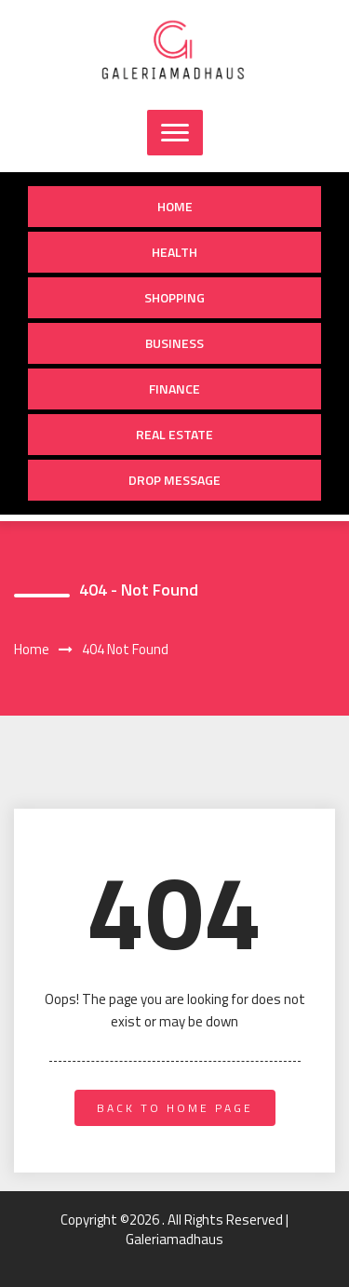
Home (175, 206)
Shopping (174, 297)
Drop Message (174, 479)
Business (174, 343)
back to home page (175, 1108)
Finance (174, 388)
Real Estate (174, 434)
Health (174, 251)
